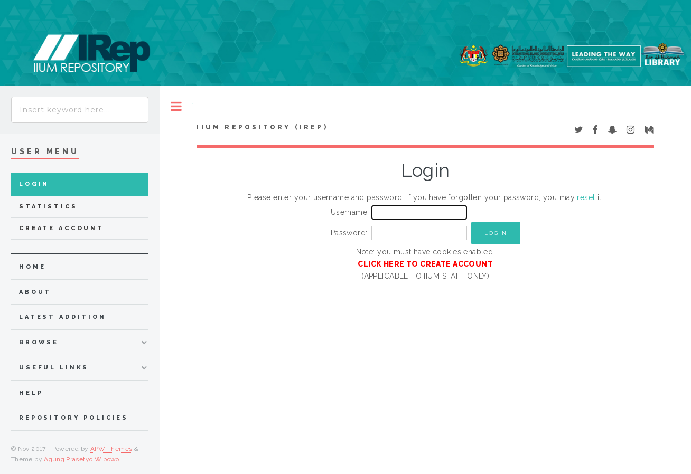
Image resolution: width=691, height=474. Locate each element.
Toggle (176, 106)
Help (31, 393)
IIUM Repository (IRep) (262, 127)
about (35, 292)
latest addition (62, 317)
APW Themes (111, 448)
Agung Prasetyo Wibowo (81, 459)
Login (34, 184)
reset (586, 197)
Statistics (48, 206)
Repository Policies (73, 417)
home (32, 266)
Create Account (61, 228)
